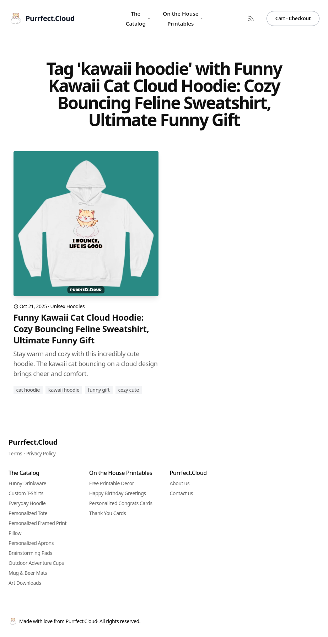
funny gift (98, 389)
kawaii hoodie (64, 389)
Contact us (181, 493)
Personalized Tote (28, 513)
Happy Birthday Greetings (117, 493)
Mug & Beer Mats (28, 572)
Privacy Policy (41, 453)
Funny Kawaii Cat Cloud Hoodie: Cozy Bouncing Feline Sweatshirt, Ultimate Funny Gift (81, 329)
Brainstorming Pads (30, 553)
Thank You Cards (107, 513)
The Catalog (138, 18)
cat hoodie (28, 389)
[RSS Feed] (251, 18)
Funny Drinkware (27, 483)
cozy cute (128, 389)
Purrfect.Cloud (33, 442)
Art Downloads (25, 582)
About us (180, 483)
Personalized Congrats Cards (120, 503)
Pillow (15, 533)
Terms (15, 453)
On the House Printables (183, 18)
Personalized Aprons (31, 543)
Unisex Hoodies (67, 306)
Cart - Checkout (293, 18)
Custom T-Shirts (26, 493)
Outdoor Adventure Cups (36, 563)
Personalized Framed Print (37, 523)
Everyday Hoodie (27, 503)
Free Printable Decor (111, 483)
